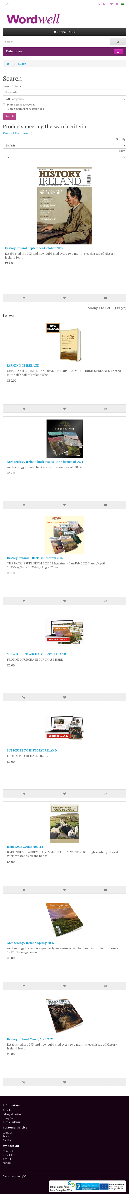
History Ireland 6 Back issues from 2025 (35, 558)
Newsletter (7, 1162)
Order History (9, 1155)
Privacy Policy (9, 1118)
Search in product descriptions (23, 109)
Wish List (7, 1159)
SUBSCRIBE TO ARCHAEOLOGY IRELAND (36, 654)
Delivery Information (12, 1114)
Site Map (7, 1140)
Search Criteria (12, 86)
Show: (122, 150)
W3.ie (25, 1176)
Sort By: (121, 139)
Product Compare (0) (17, 133)
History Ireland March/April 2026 (30, 1039)
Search (22, 63)
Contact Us (7, 1132)
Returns (6, 1136)
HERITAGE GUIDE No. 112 (25, 846)
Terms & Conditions (11, 1122)
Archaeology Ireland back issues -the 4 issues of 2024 (45, 462)
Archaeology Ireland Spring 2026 (30, 943)
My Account (8, 1151)
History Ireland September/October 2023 (33, 248)
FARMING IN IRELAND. (23, 365)
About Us (7, 1110)
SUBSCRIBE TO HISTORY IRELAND (32, 750)
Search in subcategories (19, 104)
